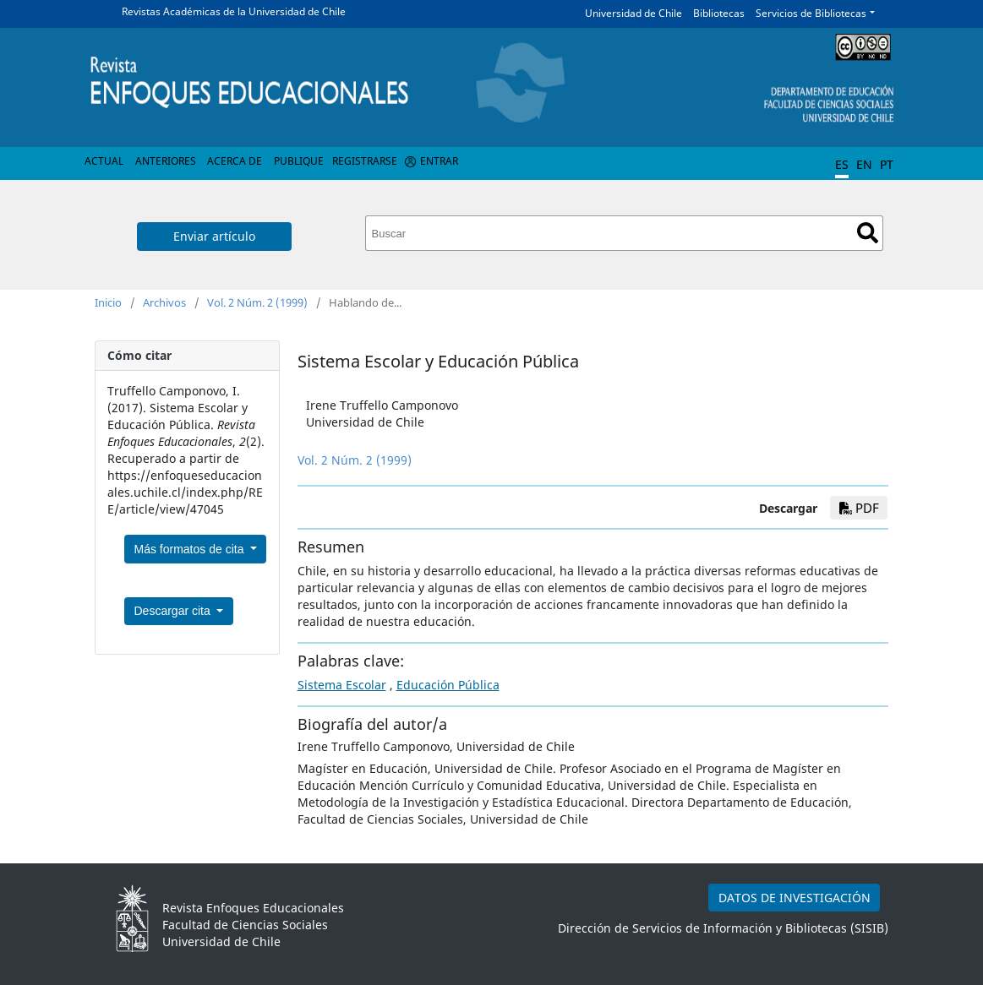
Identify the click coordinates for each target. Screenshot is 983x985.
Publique (299, 161)
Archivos (164, 302)
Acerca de (234, 161)
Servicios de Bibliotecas (811, 13)
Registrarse (364, 161)
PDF (859, 507)
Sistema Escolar (342, 685)
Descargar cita (174, 611)
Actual (104, 161)
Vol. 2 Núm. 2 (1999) (257, 302)
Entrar (439, 161)
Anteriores (165, 161)
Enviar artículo (214, 236)
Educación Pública (448, 685)
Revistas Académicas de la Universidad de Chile (234, 11)
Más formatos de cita (191, 549)
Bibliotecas (719, 13)
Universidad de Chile (633, 13)
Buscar (867, 232)
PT (886, 164)
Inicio (108, 302)
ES (842, 164)
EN (864, 164)
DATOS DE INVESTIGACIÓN (794, 898)
